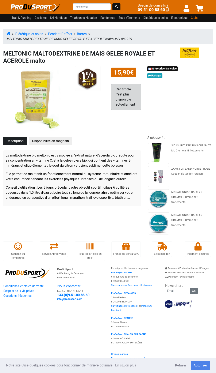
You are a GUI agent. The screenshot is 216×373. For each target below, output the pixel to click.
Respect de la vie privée (18, 291)
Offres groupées (119, 354)
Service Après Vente (54, 248)
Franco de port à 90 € (126, 248)
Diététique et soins (29, 34)
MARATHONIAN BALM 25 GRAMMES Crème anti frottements (186, 197)
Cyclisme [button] (41, 17)
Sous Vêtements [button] (129, 17)
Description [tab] (15, 141)
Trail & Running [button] (21, 17)
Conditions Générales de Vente (23, 286)
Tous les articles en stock (90, 251)
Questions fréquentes (17, 295)
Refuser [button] (180, 365)
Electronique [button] (179, 17)
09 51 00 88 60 (151, 9)
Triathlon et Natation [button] (83, 17)
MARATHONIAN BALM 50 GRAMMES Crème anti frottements (186, 220)
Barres (82, 34)
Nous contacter (68, 286)
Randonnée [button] (107, 17)
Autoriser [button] (200, 365)
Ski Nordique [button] (58, 17)
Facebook (116, 310)
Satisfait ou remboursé (18, 251)
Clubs (194, 17)
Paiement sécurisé (198, 248)
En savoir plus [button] (125, 365)
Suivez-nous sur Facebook (124, 285)
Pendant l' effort (60, 34)
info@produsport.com (69, 299)
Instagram (146, 285)
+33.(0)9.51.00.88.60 (73, 295)
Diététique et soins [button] (155, 17)
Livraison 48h (162, 248)
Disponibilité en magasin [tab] (50, 141)
